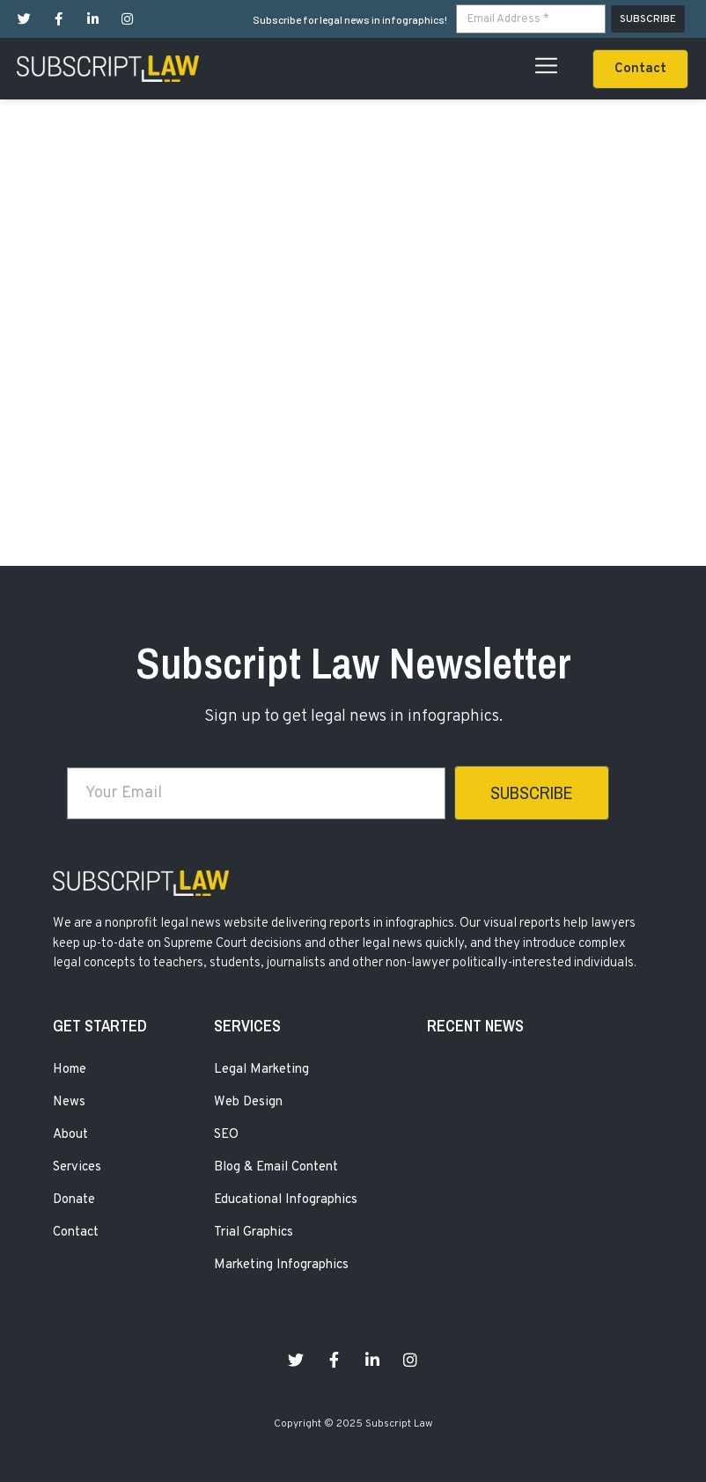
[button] (640, 69)
